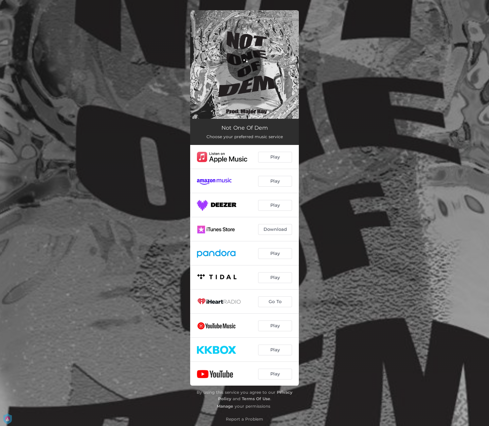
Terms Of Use (256, 398)
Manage (225, 406)
